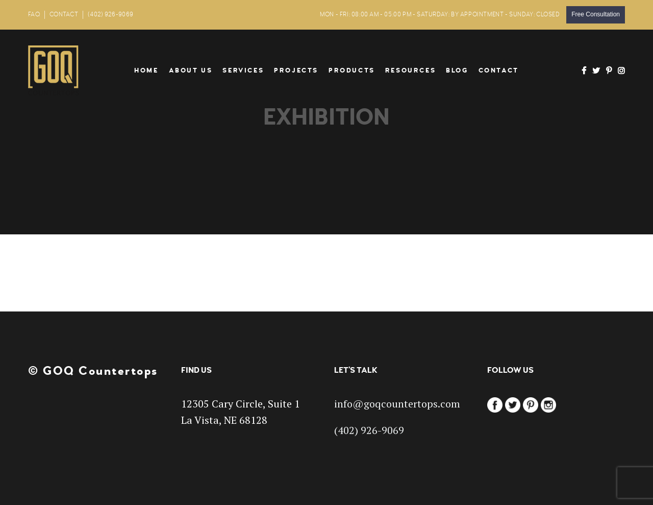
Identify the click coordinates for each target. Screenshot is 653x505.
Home (146, 70)
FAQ (34, 14)
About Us (191, 70)
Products (352, 70)
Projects (296, 70)
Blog (457, 70)
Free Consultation (595, 14)
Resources (410, 70)
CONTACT (63, 14)
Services (243, 70)
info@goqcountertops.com (397, 404)
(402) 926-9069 (110, 14)
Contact (499, 70)
